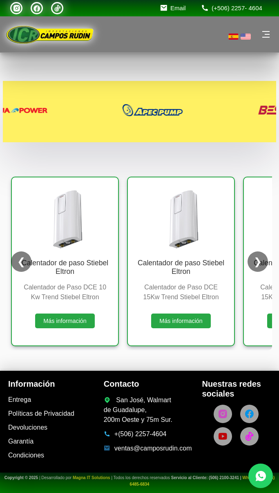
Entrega (19, 399)
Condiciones (26, 455)
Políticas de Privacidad (41, 413)
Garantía (20, 441)
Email (178, 7)
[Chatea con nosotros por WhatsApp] (260, 476)
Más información (65, 321)
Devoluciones (27, 427)
